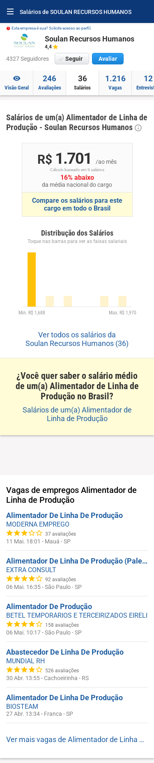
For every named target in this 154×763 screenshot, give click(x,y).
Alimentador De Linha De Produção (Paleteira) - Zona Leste (77, 561)
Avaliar (108, 58)
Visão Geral (16, 82)
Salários (82, 82)
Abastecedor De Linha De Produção (65, 652)
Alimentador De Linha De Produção (64, 515)
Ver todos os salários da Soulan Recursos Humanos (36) (77, 339)
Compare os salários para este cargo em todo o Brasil (77, 204)
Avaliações (49, 82)
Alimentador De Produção (49, 606)
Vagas (115, 82)
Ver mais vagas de (77, 739)
